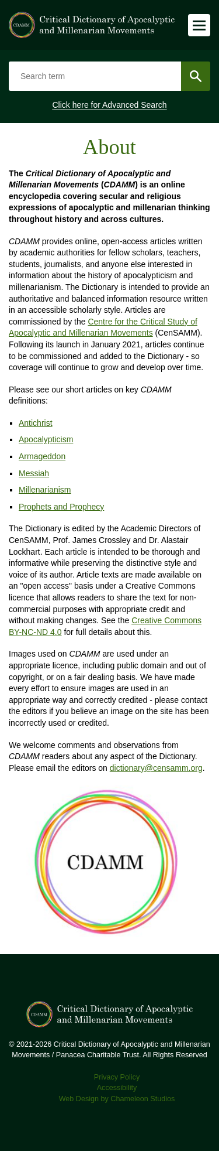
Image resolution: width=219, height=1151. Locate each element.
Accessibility (117, 1088)
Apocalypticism (46, 439)
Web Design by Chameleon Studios (117, 1099)
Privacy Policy (117, 1077)
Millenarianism (45, 489)
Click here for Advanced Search (109, 105)
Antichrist (36, 423)
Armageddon (42, 456)
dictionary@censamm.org (156, 768)
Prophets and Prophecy (61, 506)
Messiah (34, 473)
